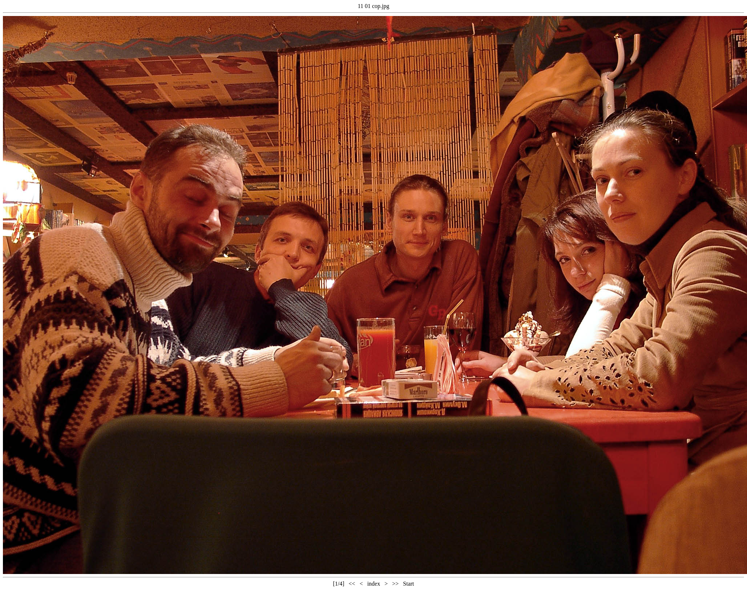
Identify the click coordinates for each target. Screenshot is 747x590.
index (373, 584)
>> (395, 584)
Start (408, 584)
